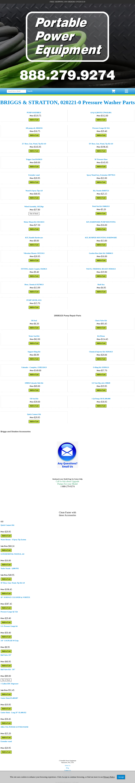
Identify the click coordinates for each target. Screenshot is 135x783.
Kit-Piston (101, 336)
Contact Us (67, 770)
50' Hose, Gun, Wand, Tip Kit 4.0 (101, 144)
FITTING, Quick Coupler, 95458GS (34, 269)
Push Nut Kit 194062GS (101, 206)
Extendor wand (34, 175)
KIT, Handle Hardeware (34, 238)
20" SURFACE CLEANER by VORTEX (15, 597)
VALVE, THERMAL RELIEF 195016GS (101, 269)
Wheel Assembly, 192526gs (34, 207)
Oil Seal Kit (34, 399)
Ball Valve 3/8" (6, 655)
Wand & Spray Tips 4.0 (34, 191)
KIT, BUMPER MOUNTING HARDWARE (101, 238)
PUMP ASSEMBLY (34, 113)
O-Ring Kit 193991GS (101, 367)
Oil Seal (34, 321)
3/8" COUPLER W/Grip (10, 641)
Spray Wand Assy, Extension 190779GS (101, 175)
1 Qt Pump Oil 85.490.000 (101, 399)
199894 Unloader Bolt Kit (34, 383)
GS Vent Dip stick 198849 (101, 383)
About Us (67, 765)
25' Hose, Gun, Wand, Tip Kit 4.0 (34, 144)
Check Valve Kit (101, 321)
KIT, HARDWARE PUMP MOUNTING (101, 222)
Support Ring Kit (34, 352)
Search (29, 91)
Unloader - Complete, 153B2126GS (34, 367)
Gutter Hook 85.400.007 (9, 698)
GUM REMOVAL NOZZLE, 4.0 (12, 554)
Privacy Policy (109, 777)
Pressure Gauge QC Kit (101, 128)
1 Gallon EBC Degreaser (9, 684)
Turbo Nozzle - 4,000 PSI (10, 568)
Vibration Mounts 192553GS (34, 253)
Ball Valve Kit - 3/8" (8, 669)
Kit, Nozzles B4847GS (101, 191)
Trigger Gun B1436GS (34, 159)
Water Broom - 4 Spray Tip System (13, 540)
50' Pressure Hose (101, 159)
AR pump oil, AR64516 (34, 128)
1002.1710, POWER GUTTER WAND (14, 727)
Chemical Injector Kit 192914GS (101, 352)
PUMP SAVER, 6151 (33, 300)
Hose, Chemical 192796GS (34, 284)
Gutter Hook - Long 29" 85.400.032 (13, 713)
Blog (67, 768)
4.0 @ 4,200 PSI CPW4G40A (100, 113)
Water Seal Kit (34, 336)
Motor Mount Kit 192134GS (34, 222)
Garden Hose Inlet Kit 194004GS (101, 253)
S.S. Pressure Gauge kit (9, 626)
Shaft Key (101, 284)
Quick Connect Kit (34, 414)
